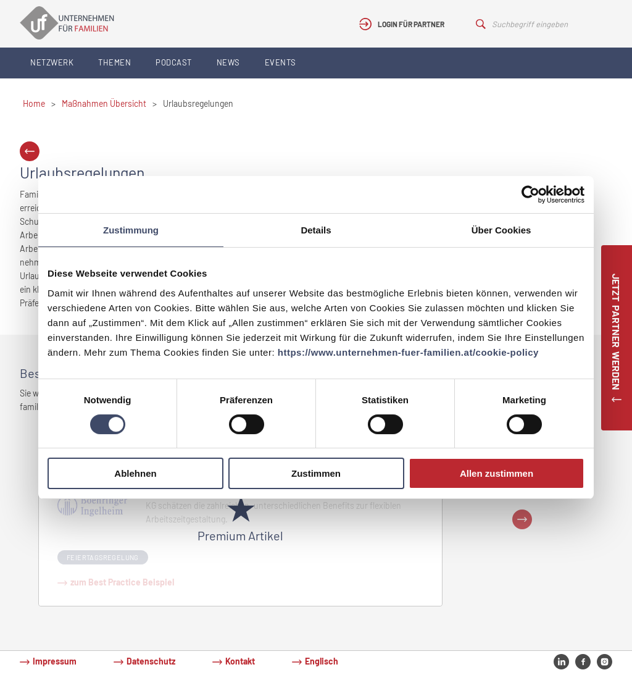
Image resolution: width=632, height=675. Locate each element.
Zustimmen (316, 473)
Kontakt (240, 661)
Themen (114, 62)
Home (34, 103)
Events (280, 62)
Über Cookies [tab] (501, 230)
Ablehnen (135, 473)
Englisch (321, 661)
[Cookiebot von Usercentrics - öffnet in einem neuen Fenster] (530, 194)
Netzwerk (51, 62)
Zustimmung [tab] (131, 230)
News (228, 62)
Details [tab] (316, 230)
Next (522, 519)
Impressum (55, 661)
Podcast (174, 62)
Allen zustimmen (496, 473)
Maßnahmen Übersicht (104, 103)
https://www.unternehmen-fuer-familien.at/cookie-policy (408, 352)
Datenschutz (151, 661)
